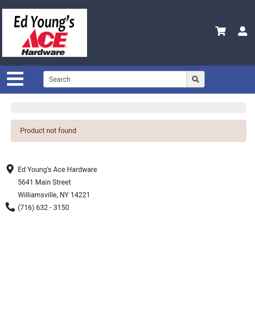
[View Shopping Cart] (220, 32)
